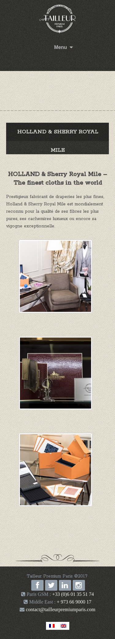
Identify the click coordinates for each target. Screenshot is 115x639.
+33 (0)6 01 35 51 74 (73, 594)
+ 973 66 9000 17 (74, 601)
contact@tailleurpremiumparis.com (60, 609)
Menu (60, 47)
